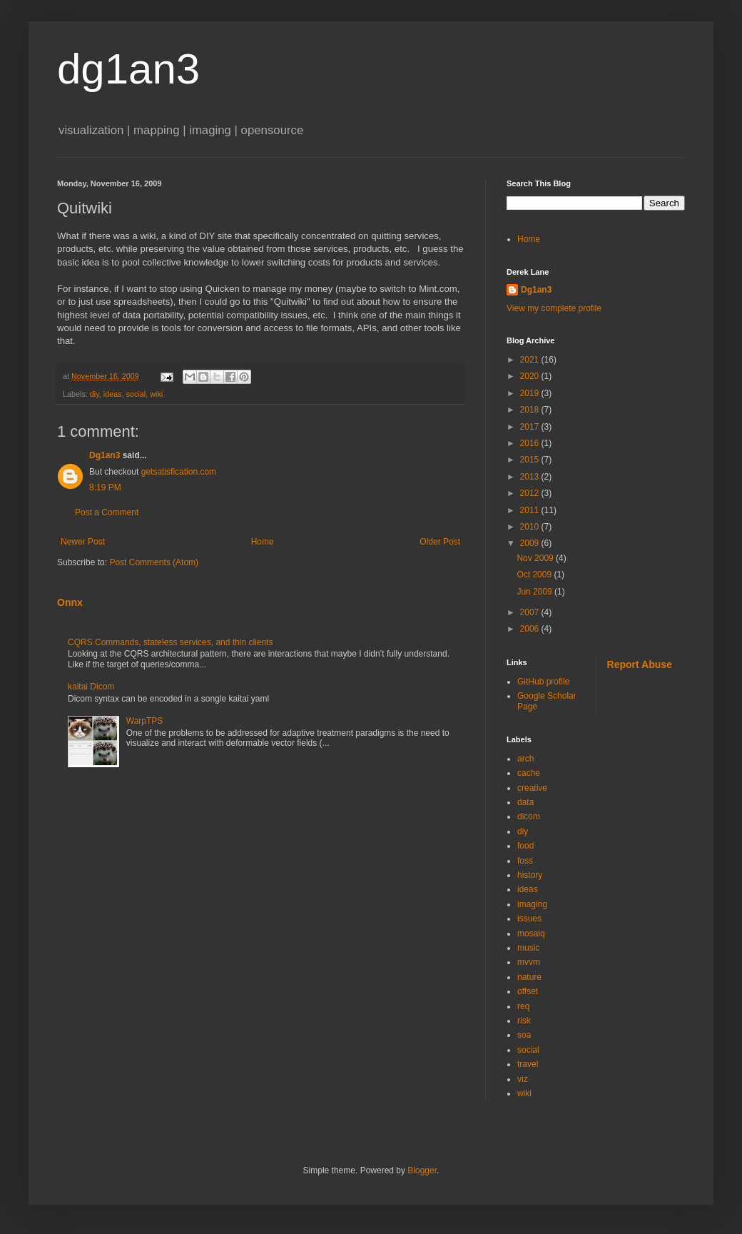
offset (527, 991)
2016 (531, 443)
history (529, 875)
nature (529, 977)
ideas (112, 394)
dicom (528, 816)
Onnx (70, 602)
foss (525, 861)
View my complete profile (554, 308)
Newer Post (83, 542)
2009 (531, 543)
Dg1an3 (104, 455)
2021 (531, 360)
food (525, 846)
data (525, 802)
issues (529, 919)
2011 (531, 510)
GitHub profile (543, 682)
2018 (531, 410)
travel (527, 1064)
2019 (531, 393)
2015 (531, 460)
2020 (531, 376)
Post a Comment (106, 512)
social (136, 394)
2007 (531, 612)
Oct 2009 (535, 575)
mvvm (528, 962)
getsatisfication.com (178, 472)
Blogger (422, 1170)
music (528, 948)
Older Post (440, 542)
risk (524, 1021)
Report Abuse (639, 664)
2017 (531, 427)
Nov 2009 (536, 558)
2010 (531, 527)
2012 (531, 493)
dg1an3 (128, 69)
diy (94, 394)
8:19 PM (105, 487)
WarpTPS (144, 721)
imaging (532, 904)
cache (528, 773)
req (523, 1006)
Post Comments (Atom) (153, 562)
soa (524, 1035)
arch (525, 759)
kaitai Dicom (91, 687)
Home (262, 542)
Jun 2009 (535, 592)
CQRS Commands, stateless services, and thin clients (170, 642)
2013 (531, 477)
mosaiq (531, 934)
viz (522, 1079)
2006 (531, 629)
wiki (156, 394)
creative (532, 788)
